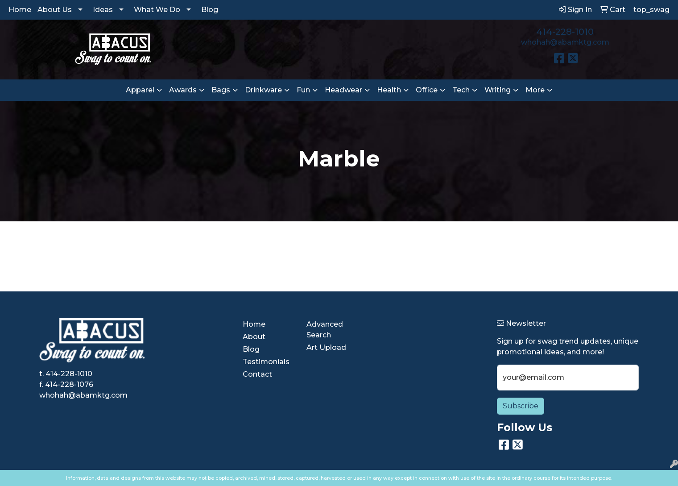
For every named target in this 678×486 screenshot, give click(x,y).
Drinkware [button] (263, 90)
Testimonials (266, 361)
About (254, 336)
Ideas (103, 9)
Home (19, 9)
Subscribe (520, 406)
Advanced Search (324, 329)
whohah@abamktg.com (565, 42)
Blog (209, 9)
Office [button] (427, 90)
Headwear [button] (343, 90)
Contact (257, 374)
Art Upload (326, 347)
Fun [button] (303, 90)
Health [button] (389, 90)
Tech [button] (461, 90)
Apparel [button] (140, 90)
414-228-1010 (565, 31)
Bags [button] (220, 90)
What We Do (157, 9)
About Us (54, 9)
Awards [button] (183, 90)
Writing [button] (497, 90)
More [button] (535, 90)
